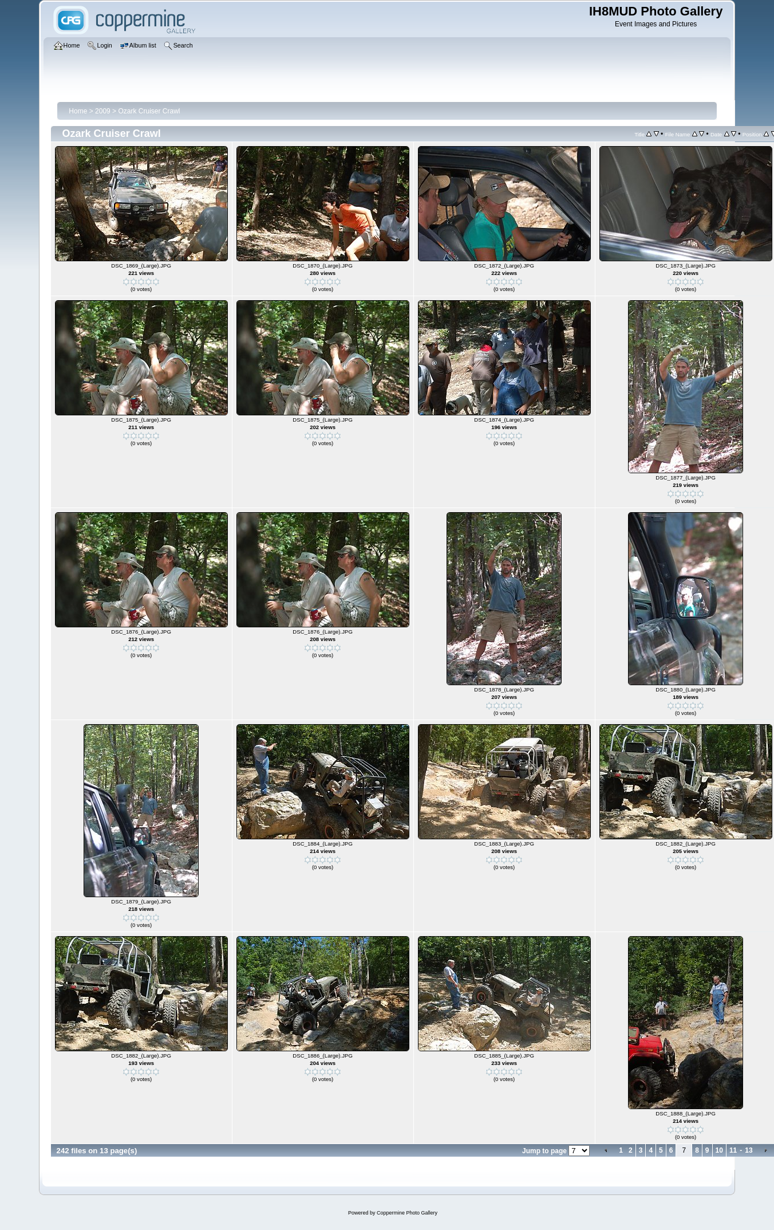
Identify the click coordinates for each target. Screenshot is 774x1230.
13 (748, 1150)
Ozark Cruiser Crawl (149, 111)
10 (719, 1150)
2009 (102, 111)
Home (78, 111)
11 (733, 1150)
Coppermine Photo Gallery (407, 1213)
